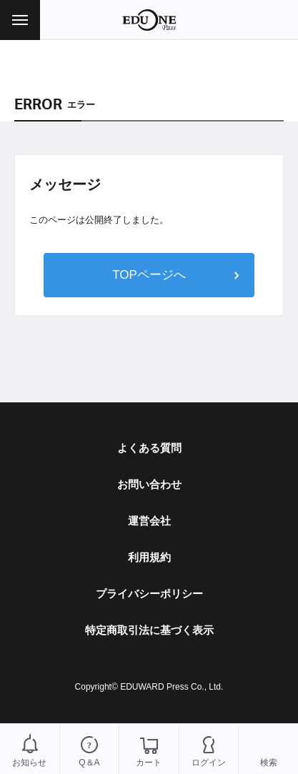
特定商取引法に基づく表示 (149, 630)
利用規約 (149, 557)
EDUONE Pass (149, 20)
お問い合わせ (149, 484)
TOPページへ (149, 275)
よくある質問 (149, 448)
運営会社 (149, 521)
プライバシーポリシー (149, 593)
